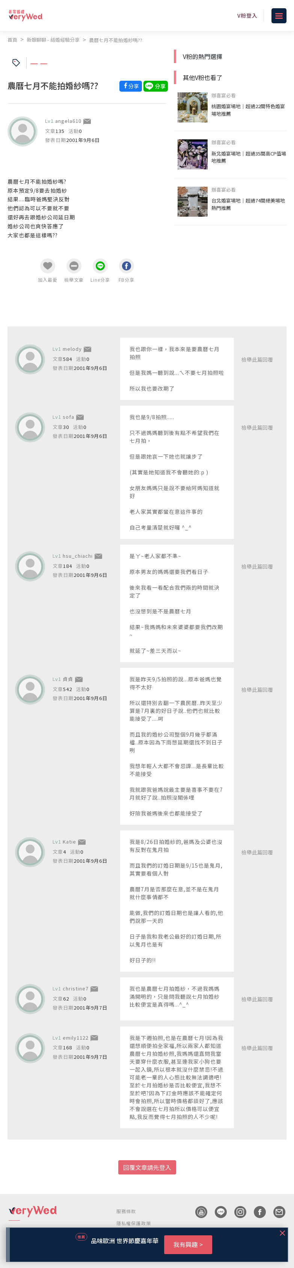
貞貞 (68, 678)
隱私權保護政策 (133, 1223)
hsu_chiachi (78, 555)
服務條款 (126, 1211)
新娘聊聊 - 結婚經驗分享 (53, 39)
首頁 (12, 39)
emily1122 (76, 1037)
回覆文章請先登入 (147, 1167)
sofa (68, 416)
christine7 (76, 988)
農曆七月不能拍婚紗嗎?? (115, 40)
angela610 (68, 120)
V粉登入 (247, 15)
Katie (69, 841)
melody (72, 348)
